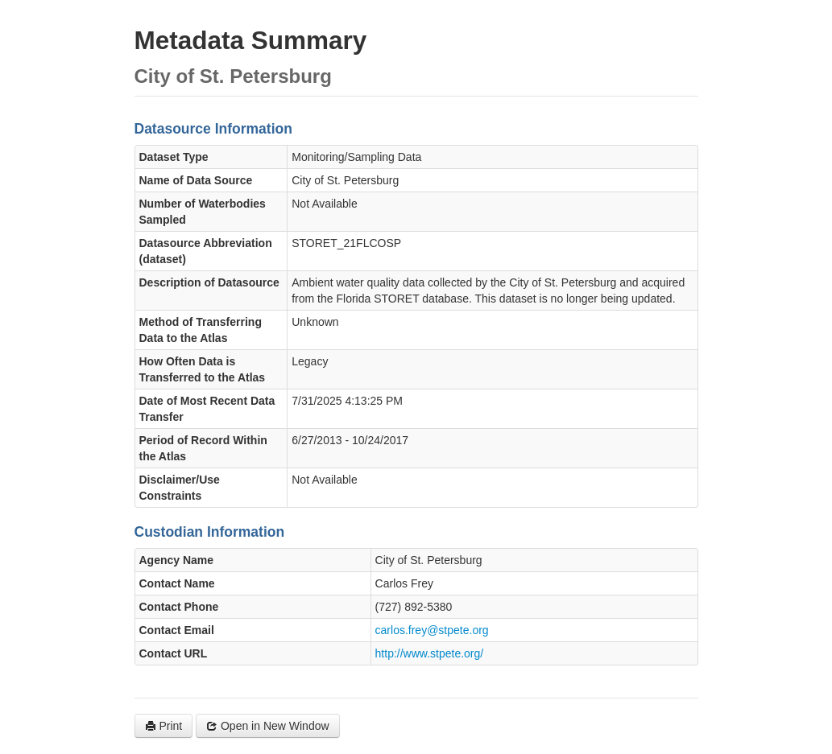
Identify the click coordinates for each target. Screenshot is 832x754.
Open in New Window (267, 725)
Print (164, 725)
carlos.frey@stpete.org (432, 630)
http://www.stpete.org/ (429, 653)
